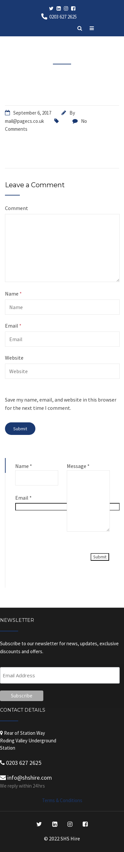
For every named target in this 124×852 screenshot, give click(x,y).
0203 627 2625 (63, 16)
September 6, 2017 (32, 113)
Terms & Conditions (62, 800)
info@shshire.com (26, 777)
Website (14, 357)
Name (13, 293)
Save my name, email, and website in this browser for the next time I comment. (60, 403)
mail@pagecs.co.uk (24, 121)
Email (13, 325)
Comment (16, 208)
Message (78, 466)
